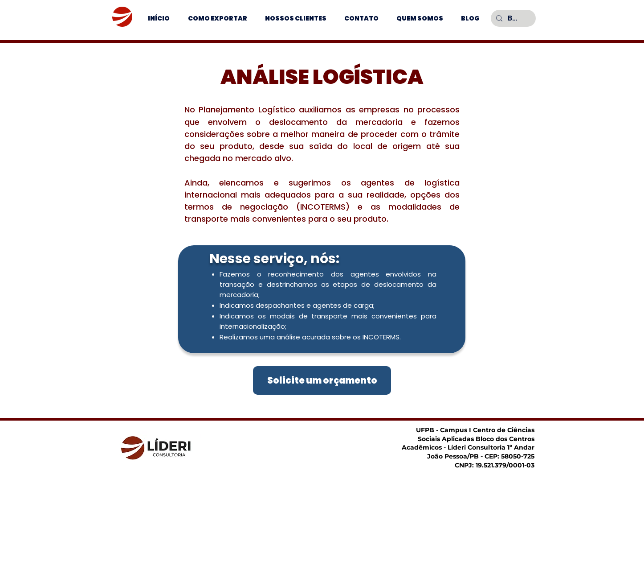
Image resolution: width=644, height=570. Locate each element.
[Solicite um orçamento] (322, 380)
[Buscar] (512, 18)
